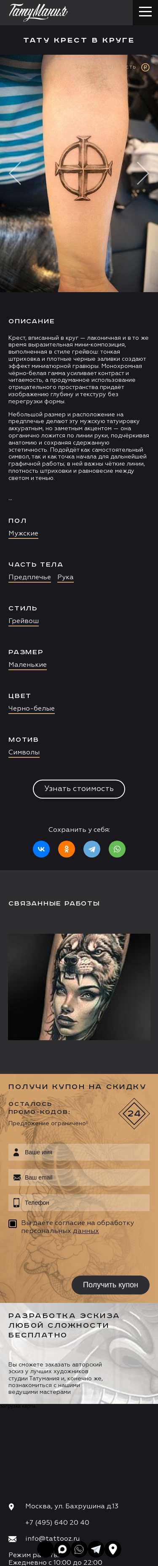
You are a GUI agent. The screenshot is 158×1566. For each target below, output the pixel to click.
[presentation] (62, 1256)
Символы (24, 752)
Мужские (23, 533)
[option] (79, 462)
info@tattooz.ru (52, 1539)
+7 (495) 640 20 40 (57, 1523)
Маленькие (27, 665)
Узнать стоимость (79, 789)
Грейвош (23, 621)
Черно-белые (31, 709)
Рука (65, 577)
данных (86, 1231)
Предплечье (29, 577)
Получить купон (110, 1285)
